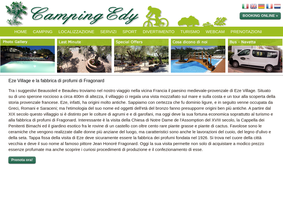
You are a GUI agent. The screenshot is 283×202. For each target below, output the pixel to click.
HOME (20, 31)
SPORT (130, 31)
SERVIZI (108, 31)
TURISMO (190, 31)
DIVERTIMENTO (159, 31)
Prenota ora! (22, 160)
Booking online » (260, 15)
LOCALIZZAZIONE (76, 31)
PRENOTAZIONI (246, 31)
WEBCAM (215, 31)
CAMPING (43, 31)
